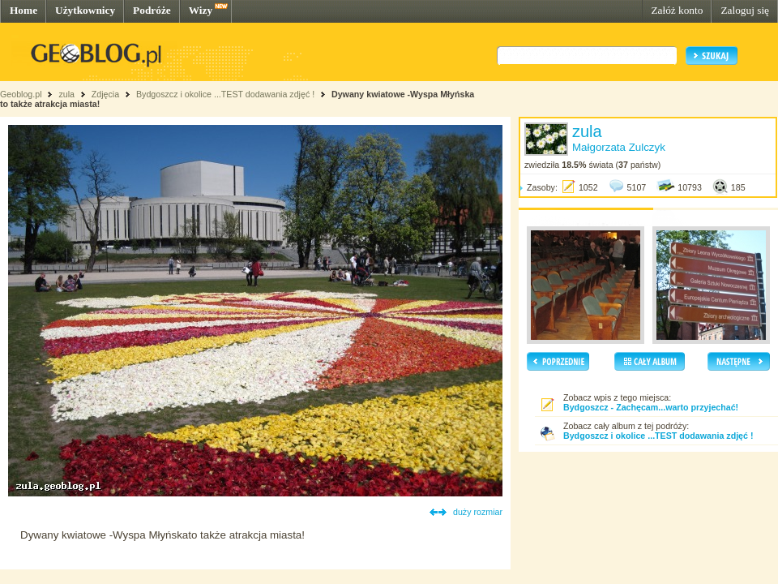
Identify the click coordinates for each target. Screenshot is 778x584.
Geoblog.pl (21, 94)
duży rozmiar (477, 512)
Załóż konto (677, 10)
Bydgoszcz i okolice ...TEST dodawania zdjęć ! (225, 94)
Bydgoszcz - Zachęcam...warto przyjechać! (650, 407)
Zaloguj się (744, 10)
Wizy (200, 10)
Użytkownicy (85, 10)
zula (66, 94)
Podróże (152, 10)
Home (23, 10)
